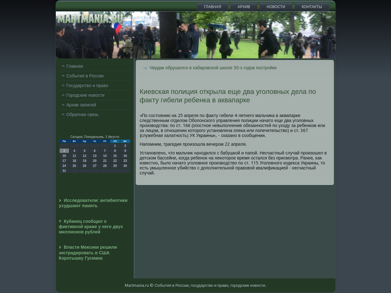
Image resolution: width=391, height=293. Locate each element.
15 (115, 156)
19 (84, 161)
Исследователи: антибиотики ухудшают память (93, 203)
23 (125, 161)
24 (64, 166)
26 (84, 166)
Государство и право (87, 85)
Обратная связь (82, 114)
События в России (85, 75)
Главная (212, 7)
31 (64, 171)
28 (104, 166)
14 (104, 156)
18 (74, 161)
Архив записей (81, 104)
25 (74, 166)
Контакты (312, 7)
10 (64, 156)
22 (115, 161)
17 (64, 161)
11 (74, 156)
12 (84, 156)
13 (94, 156)
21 (104, 161)
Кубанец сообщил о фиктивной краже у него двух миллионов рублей (91, 227)
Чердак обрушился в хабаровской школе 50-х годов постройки (213, 67)
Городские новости (85, 95)
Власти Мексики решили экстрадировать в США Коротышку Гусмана (88, 253)
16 (125, 156)
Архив (243, 7)
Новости (276, 7)
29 (115, 166)
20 (94, 161)
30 (125, 166)
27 (94, 166)
